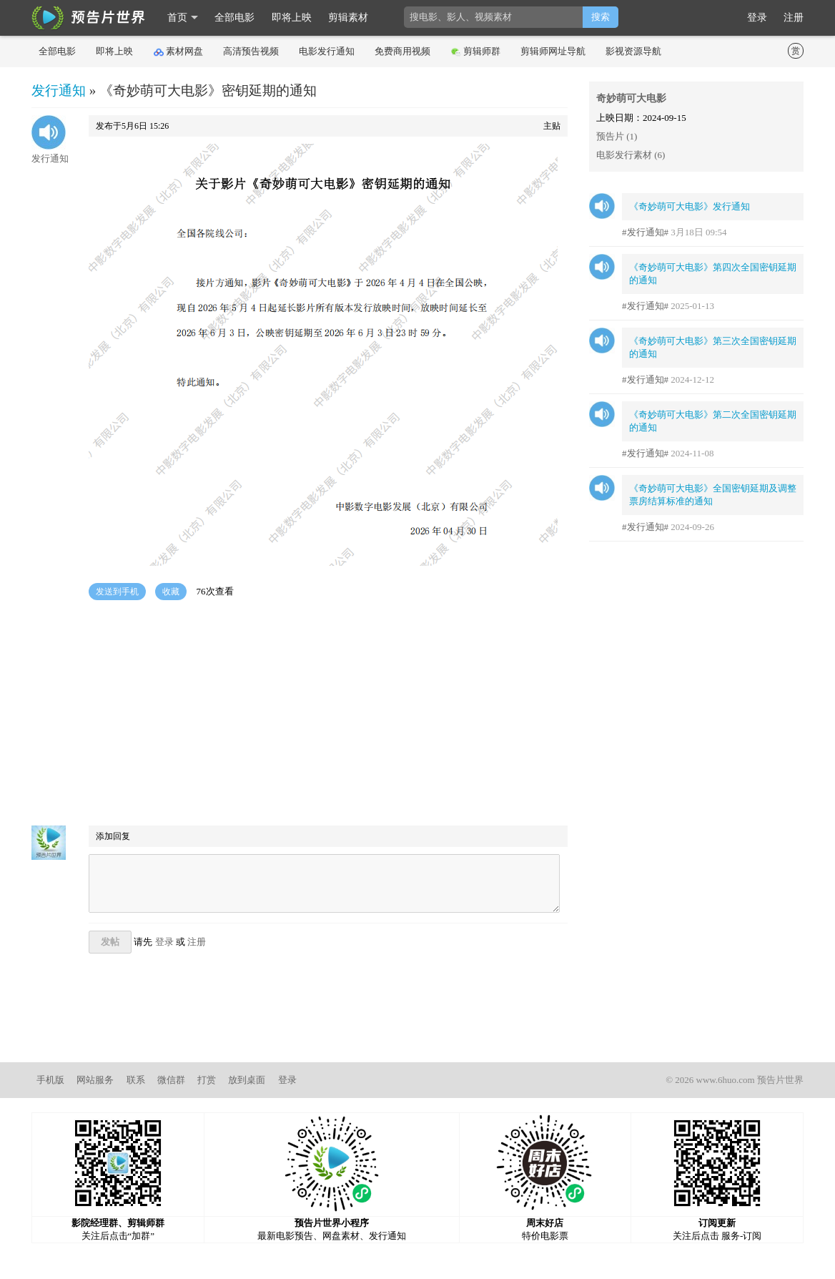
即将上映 (292, 17)
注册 (794, 17)
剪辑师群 (475, 51)
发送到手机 (117, 592)
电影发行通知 (327, 51)
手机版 (50, 1079)
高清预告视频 (251, 51)
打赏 (206, 1079)
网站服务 (95, 1079)
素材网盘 (178, 51)
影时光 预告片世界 (88, 18)
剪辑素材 (348, 17)
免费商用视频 (402, 51)
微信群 (171, 1079)
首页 (177, 17)
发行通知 (58, 90)
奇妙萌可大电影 (631, 98)
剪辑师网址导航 (553, 51)
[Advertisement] (299, 714)
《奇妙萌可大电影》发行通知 (689, 206)
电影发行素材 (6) (630, 155)
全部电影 (234, 17)
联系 (136, 1079)
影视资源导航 (633, 51)
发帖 (110, 941)
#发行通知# (645, 232)
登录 (757, 17)
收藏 (170, 592)
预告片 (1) (616, 136)
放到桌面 (246, 1079)
